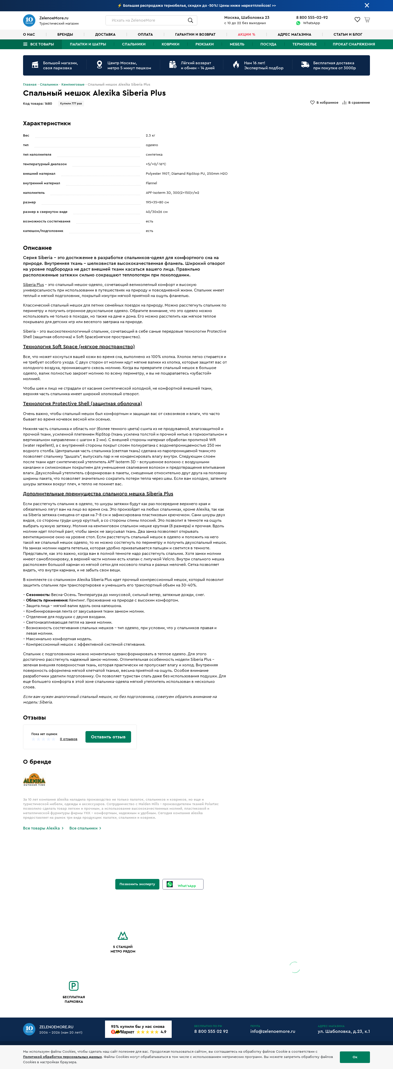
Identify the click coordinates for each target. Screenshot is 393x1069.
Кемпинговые (72, 84)
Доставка (105, 34)
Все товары (42, 44)
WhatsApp (311, 23)
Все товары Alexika (41, 828)
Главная (30, 84)
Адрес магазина (294, 34)
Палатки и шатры (88, 44)
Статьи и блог (348, 34)
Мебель (237, 44)
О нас (29, 34)
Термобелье (304, 44)
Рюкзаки (204, 44)
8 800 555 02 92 (211, 1031)
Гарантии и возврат (195, 34)
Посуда (268, 44)
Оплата (145, 34)
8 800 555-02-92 (312, 18)
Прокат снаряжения (354, 44)
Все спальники (83, 828)
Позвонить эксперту (137, 884)
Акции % (246, 34)
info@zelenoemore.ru (272, 1031)
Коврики (170, 44)
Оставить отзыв (108, 737)
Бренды (65, 34)
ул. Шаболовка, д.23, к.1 (344, 1031)
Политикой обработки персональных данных (62, 1057)
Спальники (134, 44)
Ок (355, 1057)
